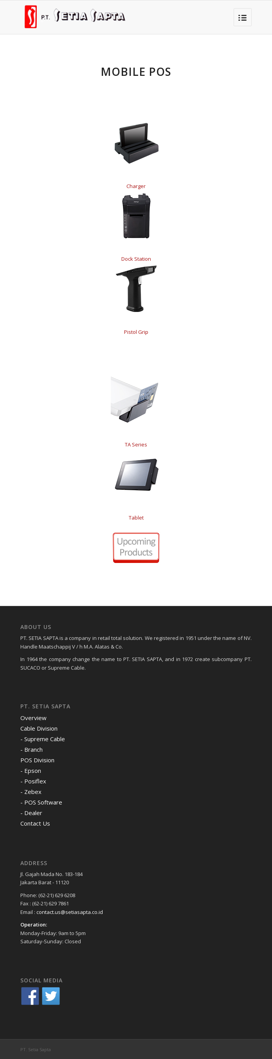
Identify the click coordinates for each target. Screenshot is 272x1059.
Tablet (136, 517)
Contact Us (35, 823)
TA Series (136, 444)
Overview (33, 718)
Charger (136, 186)
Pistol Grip (136, 331)
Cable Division (39, 728)
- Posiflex (33, 781)
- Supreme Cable (42, 739)
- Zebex (30, 792)
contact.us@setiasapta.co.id (69, 912)
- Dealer (31, 813)
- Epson (30, 770)
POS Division (37, 760)
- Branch (31, 749)
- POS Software (41, 802)
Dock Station (136, 258)
